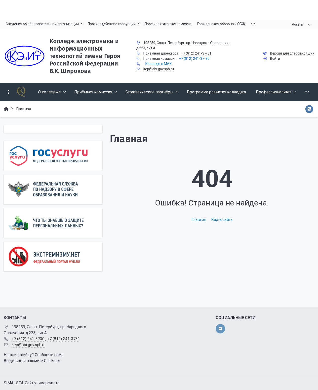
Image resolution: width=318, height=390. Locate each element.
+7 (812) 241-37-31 (196, 53)
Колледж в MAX (158, 64)
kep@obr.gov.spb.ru (158, 69)
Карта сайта (222, 219)
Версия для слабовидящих (292, 53)
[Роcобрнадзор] (53, 189)
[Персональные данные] (53, 223)
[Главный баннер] (159, 10)
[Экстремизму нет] (53, 256)
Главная (199, 219)
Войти (275, 59)
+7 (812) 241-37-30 (194, 59)
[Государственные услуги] (53, 156)
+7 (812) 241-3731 (63, 338)
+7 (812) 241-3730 (28, 338)
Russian (298, 24)
